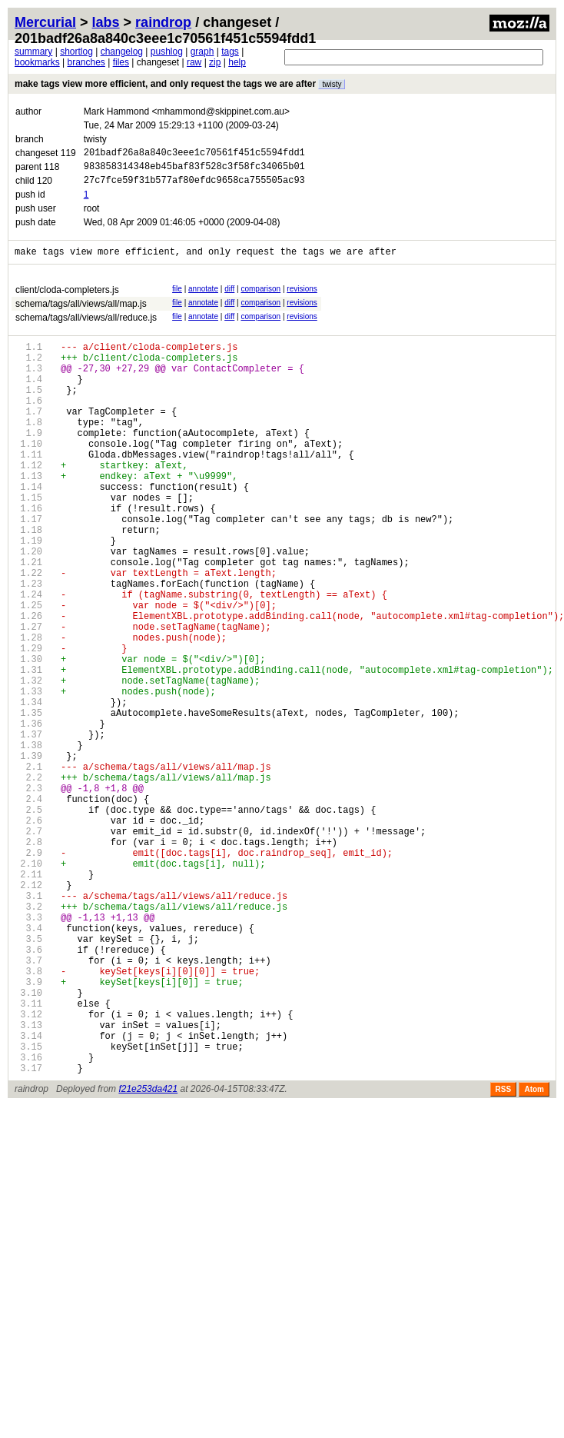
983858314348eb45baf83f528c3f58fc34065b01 (194, 170)
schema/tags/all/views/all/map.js (81, 313)
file (177, 298)
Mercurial (45, 22)
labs (106, 22)
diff (229, 298)
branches (86, 62)
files (121, 62)
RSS (504, 1255)
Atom (534, 1255)
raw (194, 62)
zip (215, 62)
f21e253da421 (147, 1255)
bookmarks (37, 62)
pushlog (167, 51)
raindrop (163, 22)
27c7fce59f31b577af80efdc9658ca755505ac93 (194, 186)
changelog (122, 51)
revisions (302, 298)
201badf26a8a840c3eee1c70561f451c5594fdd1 (194, 154)
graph (202, 51)
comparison (260, 298)
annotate (203, 298)
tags (230, 51)
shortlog (76, 51)
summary (33, 51)
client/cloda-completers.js (67, 299)
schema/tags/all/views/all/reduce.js (86, 326)
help (237, 62)
